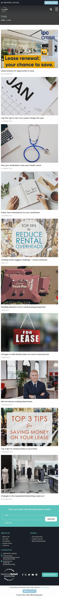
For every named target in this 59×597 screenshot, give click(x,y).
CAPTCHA (8, 523)
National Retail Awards (39, 541)
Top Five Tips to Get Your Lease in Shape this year (22, 118)
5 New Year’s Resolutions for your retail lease (20, 212)
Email (7, 515)
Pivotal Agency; (44, 587)
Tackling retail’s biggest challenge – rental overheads (24, 260)
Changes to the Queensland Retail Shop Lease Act (22, 496)
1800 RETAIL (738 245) (10, 553)
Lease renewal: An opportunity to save (17, 71)
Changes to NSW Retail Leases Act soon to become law (25, 354)
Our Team (5, 539)
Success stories (7, 543)
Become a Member (50, 575)
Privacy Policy (20, 595)
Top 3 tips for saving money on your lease (19, 449)
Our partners (6, 541)
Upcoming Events (37, 537)
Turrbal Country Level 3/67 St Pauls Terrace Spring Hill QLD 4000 (11, 557)
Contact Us (5, 545)
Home (3, 20)
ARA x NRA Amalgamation (34, 595)
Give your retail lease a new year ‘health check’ (21, 165)
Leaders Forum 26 (37, 539)
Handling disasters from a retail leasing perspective (23, 307)
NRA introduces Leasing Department (16, 401)
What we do (5, 537)
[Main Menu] (56, 10)
